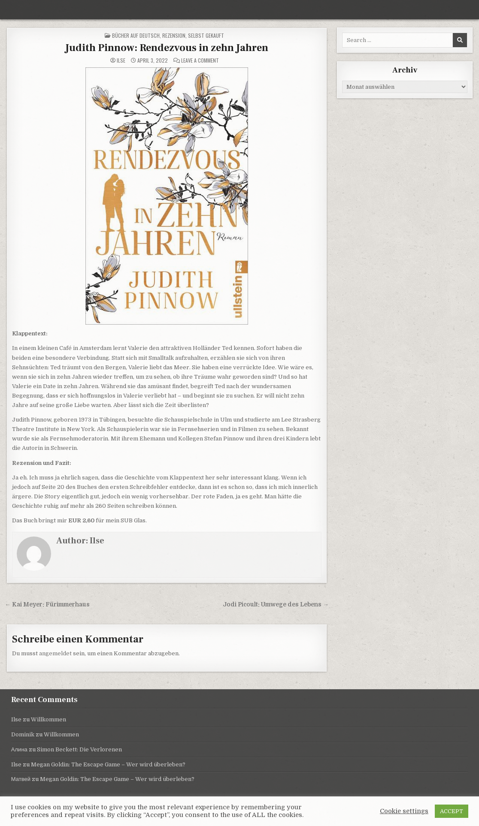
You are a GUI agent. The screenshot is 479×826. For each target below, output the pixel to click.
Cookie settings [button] (404, 811)
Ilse (121, 60)
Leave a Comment (200, 60)
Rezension (173, 35)
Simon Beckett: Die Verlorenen (79, 749)
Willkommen (48, 719)
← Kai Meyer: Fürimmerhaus (47, 604)
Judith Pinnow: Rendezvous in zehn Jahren (166, 47)
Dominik (22, 734)
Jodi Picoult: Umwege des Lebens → (276, 604)
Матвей (20, 779)
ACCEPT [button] (451, 811)
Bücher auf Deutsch (136, 35)
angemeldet (55, 653)
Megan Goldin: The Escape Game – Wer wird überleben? (108, 764)
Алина (19, 749)
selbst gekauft (206, 35)
